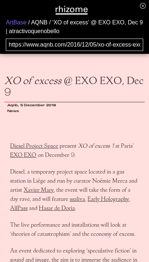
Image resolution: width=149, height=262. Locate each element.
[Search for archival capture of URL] (74, 45)
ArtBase (16, 22)
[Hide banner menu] (143, 5)
